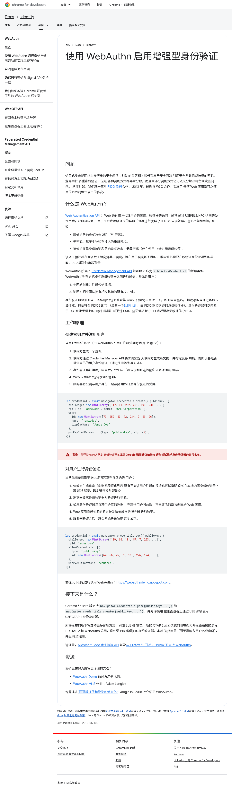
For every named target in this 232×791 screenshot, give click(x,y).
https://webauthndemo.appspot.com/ (143, 582)
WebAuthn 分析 (84, 684)
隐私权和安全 (77, 25)
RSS (176, 766)
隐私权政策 (73, 782)
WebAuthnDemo (85, 677)
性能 (7, 25)
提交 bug (62, 748)
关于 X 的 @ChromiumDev (190, 748)
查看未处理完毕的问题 (71, 754)
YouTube (179, 754)
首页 (67, 45)
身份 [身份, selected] (41, 25)
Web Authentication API (82, 216)
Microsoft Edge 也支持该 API (98, 645)
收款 (59, 25)
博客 (99, 4)
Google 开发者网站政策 (71, 715)
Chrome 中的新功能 (121, 4)
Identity (27, 16)
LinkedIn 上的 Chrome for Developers (197, 760)
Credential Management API (112, 271)
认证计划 (130, 306)
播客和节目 (122, 766)
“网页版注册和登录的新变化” (98, 692)
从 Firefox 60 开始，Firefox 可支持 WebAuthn (158, 645)
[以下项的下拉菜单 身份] (48, 25)
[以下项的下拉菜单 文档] (70, 4)
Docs (9, 16)
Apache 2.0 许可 (179, 711)
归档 (118, 760)
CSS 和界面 (24, 25)
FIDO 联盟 (115, 187)
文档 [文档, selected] (63, 4)
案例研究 (84, 4)
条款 (60, 782)
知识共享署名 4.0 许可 (118, 711)
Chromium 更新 (125, 748)
